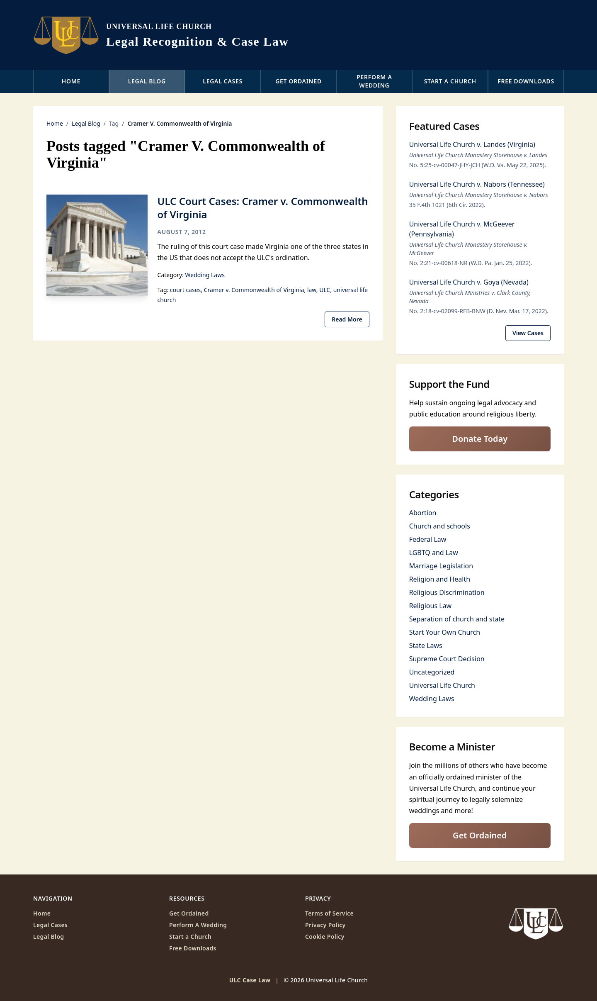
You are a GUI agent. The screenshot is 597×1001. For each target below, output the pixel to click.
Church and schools (439, 526)
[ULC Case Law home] (161, 34)
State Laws (425, 645)
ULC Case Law (250, 980)
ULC (324, 290)
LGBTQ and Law (433, 552)
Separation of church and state (457, 618)
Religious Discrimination (447, 592)
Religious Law (430, 605)
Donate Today (479, 438)
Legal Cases (223, 81)
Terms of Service (329, 913)
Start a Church (450, 81)
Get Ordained (298, 81)
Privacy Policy (325, 925)
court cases (185, 290)
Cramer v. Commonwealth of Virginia (254, 290)
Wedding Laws (205, 275)
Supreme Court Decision (447, 658)
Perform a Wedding (374, 81)
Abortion (423, 512)
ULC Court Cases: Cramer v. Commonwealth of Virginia (263, 207)
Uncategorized (432, 672)
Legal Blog (147, 81)
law (311, 290)
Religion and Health (439, 579)
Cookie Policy (325, 936)
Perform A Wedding (198, 925)
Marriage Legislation (441, 565)
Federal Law (428, 539)
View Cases (528, 333)
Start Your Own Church (445, 632)
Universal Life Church (442, 685)
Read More (347, 319)
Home (71, 81)
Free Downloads (526, 81)
